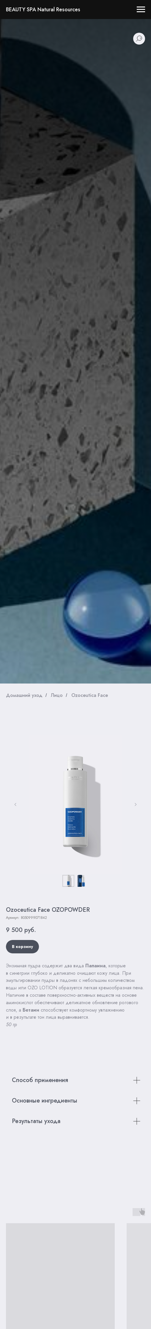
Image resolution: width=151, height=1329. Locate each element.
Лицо (57, 695)
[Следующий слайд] (135, 804)
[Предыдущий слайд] (15, 804)
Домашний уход (24, 695)
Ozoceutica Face (89, 695)
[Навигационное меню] (141, 9)
